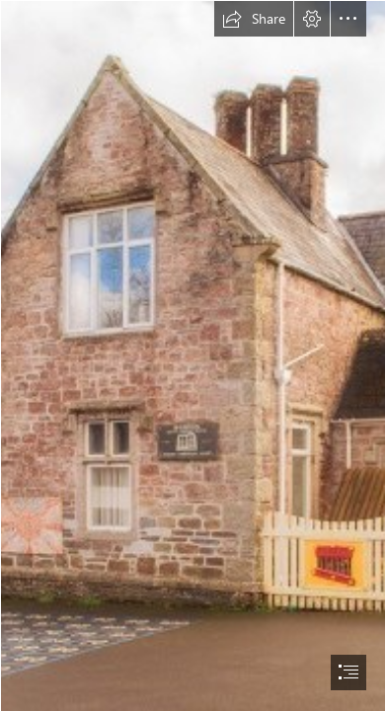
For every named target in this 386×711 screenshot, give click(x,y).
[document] (193, 355)
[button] (253, 19)
